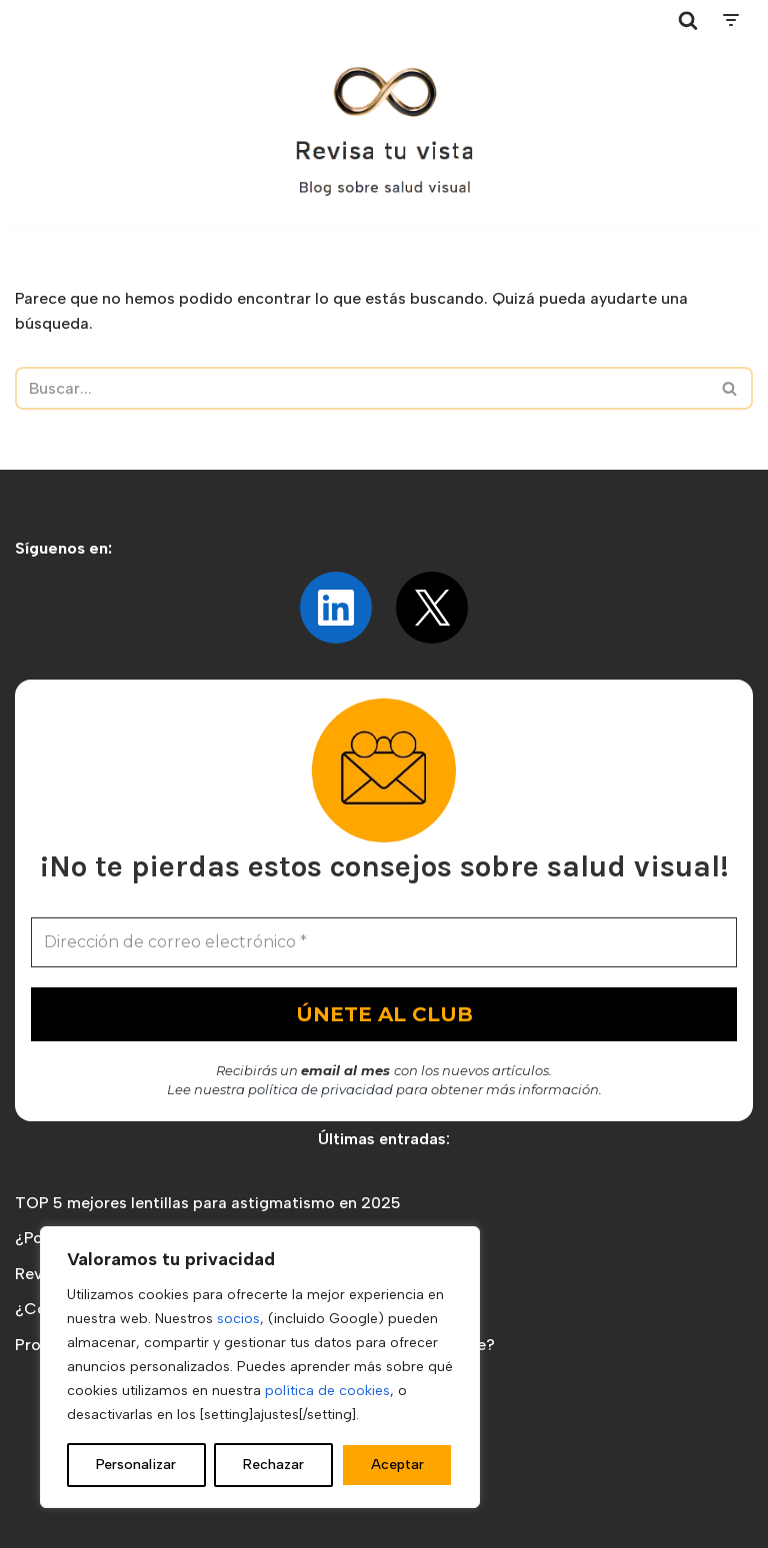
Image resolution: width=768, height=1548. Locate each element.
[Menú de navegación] (730, 20)
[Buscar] (688, 20)
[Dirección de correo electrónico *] (384, 942)
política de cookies (327, 1390)
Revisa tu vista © (395, 1526)
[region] (260, 1367)
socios (238, 1318)
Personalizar (136, 1464)
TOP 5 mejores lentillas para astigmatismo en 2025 (208, 1202)
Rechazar (273, 1464)
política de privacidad (320, 1089)
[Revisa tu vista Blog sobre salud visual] (384, 133)
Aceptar (397, 1464)
